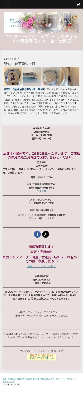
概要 (5, 379)
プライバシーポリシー (65, 379)
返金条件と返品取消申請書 (28, 379)
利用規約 (12, 379)
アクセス (41, 191)
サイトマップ (8, 381)
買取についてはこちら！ (41, 266)
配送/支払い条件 (47, 379)
